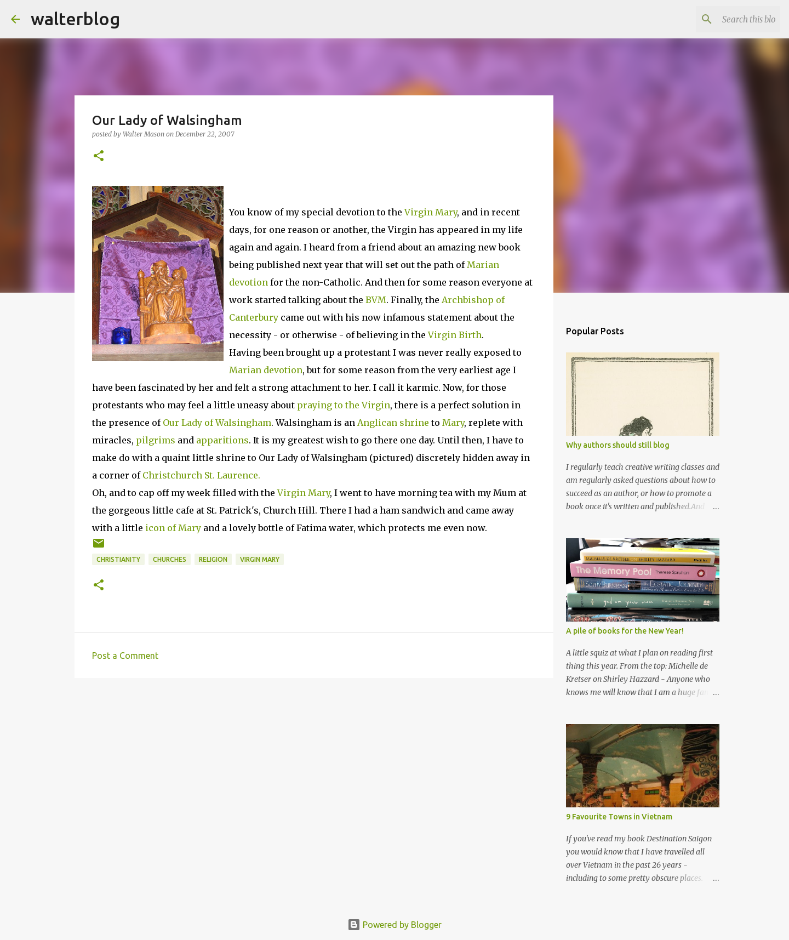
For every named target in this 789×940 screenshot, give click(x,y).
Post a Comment (125, 655)
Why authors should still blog (618, 445)
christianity (118, 559)
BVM (375, 299)
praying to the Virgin (342, 405)
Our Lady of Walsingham (217, 422)
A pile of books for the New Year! (625, 630)
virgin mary (259, 559)
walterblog (75, 19)
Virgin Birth (455, 334)
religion (213, 559)
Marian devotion (265, 369)
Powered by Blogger (394, 925)
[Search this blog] (722, 19)
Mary (453, 422)
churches (169, 559)
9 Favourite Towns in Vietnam (619, 816)
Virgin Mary (430, 212)
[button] (98, 156)
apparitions (222, 440)
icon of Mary (173, 527)
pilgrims (155, 440)
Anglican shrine (393, 422)
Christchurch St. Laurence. (201, 475)
